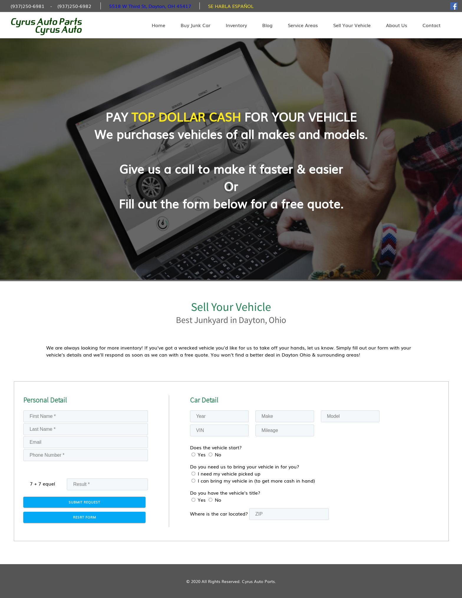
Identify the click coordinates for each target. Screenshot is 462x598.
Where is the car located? (219, 513)
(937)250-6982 (74, 5)
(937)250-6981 (27, 5)
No (218, 454)
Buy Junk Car (195, 25)
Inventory (236, 25)
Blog (267, 25)
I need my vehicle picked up (229, 473)
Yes (202, 454)
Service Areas (303, 25)
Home (158, 25)
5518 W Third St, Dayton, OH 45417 (150, 5)
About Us (396, 25)
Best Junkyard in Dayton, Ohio (231, 319)
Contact (431, 25)
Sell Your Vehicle (352, 25)
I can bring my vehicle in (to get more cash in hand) (256, 480)
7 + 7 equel (42, 483)
